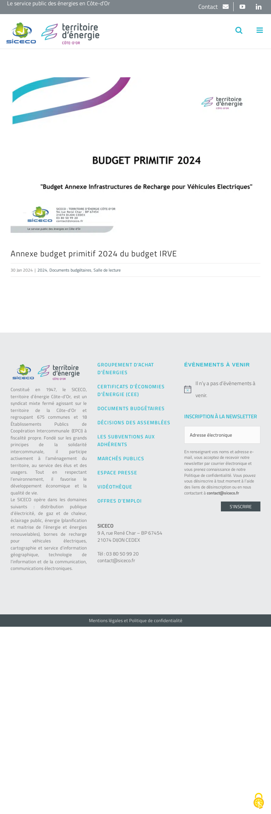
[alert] (222, 389)
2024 (42, 270)
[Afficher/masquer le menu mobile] (260, 30)
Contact (208, 6)
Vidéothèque (114, 486)
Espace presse (117, 472)
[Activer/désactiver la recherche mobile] (238, 30)
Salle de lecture (107, 270)
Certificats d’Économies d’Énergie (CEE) (131, 390)
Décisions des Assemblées (133, 422)
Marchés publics (120, 458)
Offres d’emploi (119, 500)
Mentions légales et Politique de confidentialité (135, 620)
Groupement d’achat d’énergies (125, 368)
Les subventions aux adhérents (126, 440)
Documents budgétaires (70, 270)
